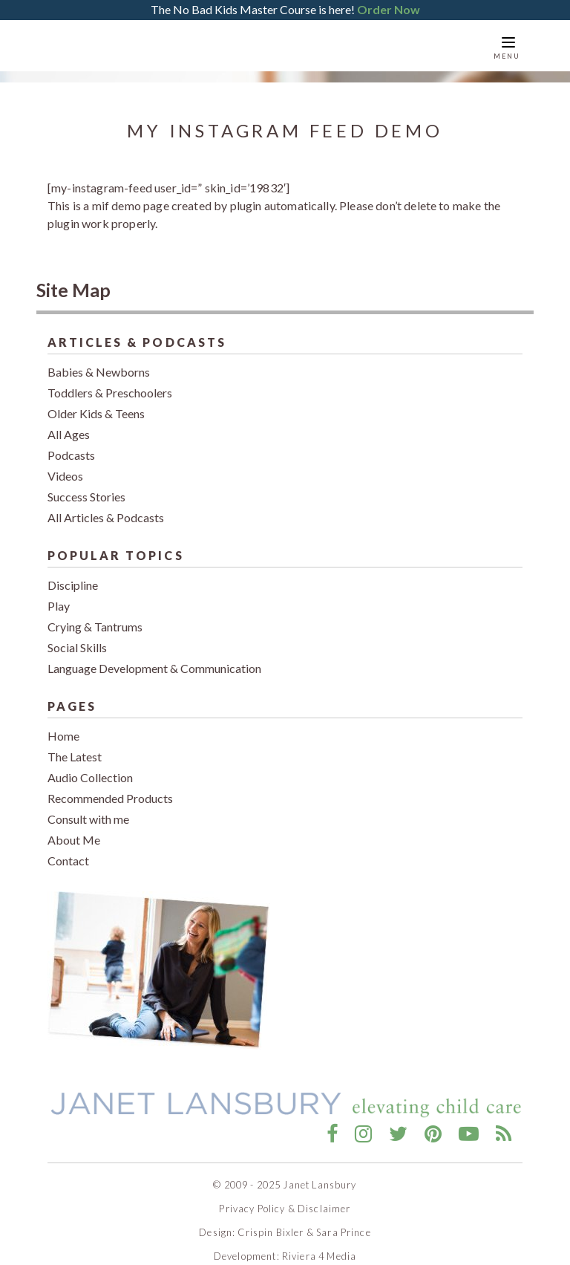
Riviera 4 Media (319, 1244)
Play (59, 595)
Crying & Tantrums (95, 615)
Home (63, 725)
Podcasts (71, 444)
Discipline (73, 574)
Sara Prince (343, 1220)
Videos (65, 465)
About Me (74, 829)
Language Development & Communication (154, 657)
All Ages (69, 423)
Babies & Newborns (99, 361)
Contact (68, 849)
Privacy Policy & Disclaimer (284, 1197)
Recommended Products (110, 787)
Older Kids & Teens (96, 402)
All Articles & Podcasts (106, 506)
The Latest (75, 745)
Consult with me (88, 808)
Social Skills (77, 636)
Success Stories (86, 485)
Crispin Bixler (271, 1220)
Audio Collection (90, 766)
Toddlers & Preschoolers (110, 381)
